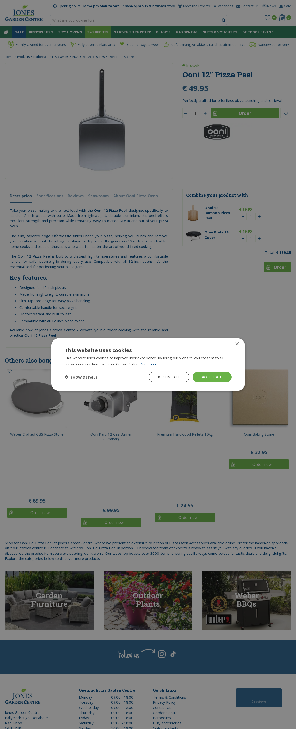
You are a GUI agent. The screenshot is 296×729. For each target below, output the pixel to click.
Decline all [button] (167, 377)
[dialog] (148, 364)
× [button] (237, 344)
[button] (81, 377)
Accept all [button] (211, 377)
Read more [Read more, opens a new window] (149, 363)
